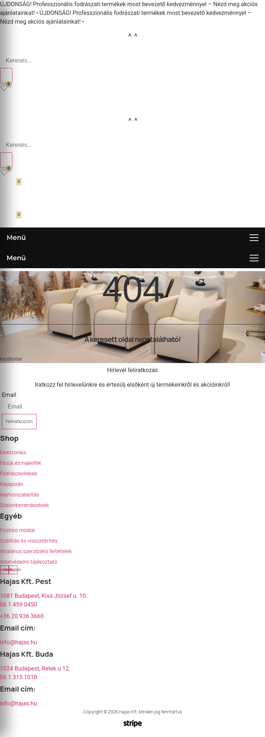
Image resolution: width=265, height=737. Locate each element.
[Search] (6, 75)
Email (9, 394)
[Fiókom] (8, 102)
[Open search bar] (3, 48)
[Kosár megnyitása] (10, 186)
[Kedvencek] (4, 88)
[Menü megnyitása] (132, 237)
